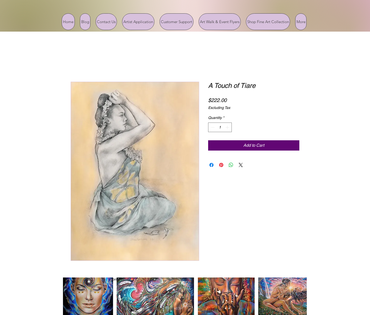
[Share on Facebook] (211, 165)
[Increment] (228, 127)
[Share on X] (241, 165)
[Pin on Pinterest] (221, 165)
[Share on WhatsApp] (231, 165)
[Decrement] (212, 127)
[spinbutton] (220, 127)
